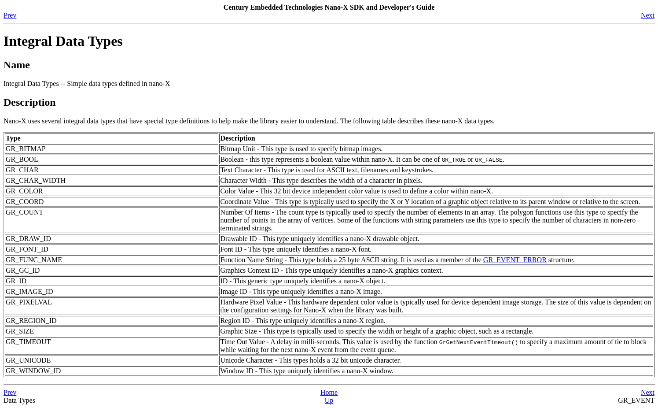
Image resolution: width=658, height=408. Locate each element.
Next (647, 15)
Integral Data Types (63, 41)
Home (329, 392)
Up (329, 400)
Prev (10, 15)
